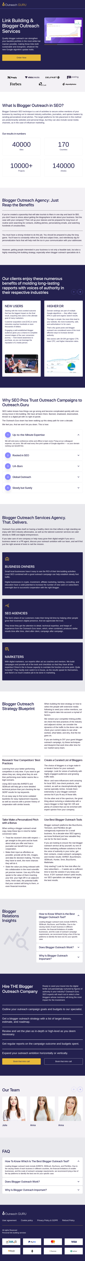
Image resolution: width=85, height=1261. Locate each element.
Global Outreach (42, 477)
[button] (80, 292)
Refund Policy (68, 1220)
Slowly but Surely (42, 488)
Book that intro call (21, 1061)
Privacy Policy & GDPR (47, 1220)
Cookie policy (27, 1220)
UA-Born (42, 466)
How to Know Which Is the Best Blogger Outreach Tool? (59, 915)
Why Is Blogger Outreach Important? (59, 957)
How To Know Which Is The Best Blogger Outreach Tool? (42, 1161)
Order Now (21, 58)
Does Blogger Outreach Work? (59, 947)
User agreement (9, 1220)
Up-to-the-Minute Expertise (42, 435)
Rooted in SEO (42, 455)
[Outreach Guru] (14, 4)
